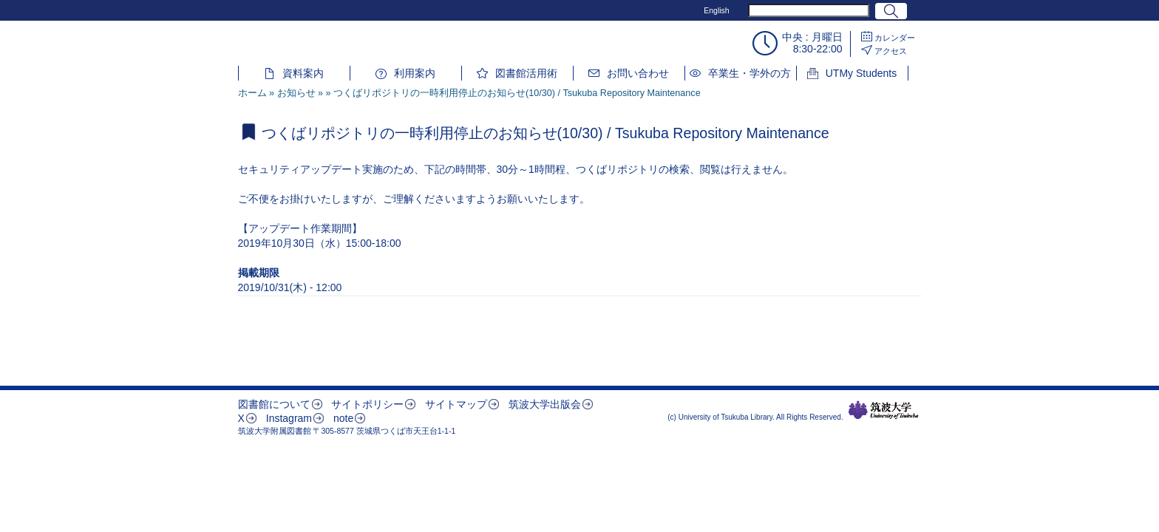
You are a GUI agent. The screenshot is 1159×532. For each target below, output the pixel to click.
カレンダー (894, 37)
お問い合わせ (638, 73)
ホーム (252, 93)
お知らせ (296, 93)
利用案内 (414, 73)
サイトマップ (456, 404)
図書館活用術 (526, 73)
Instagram (289, 418)
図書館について (274, 404)
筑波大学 (884, 410)
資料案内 (303, 73)
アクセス (890, 51)
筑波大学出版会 (545, 404)
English (716, 10)
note (343, 418)
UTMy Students (861, 73)
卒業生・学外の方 (749, 73)
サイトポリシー (367, 404)
